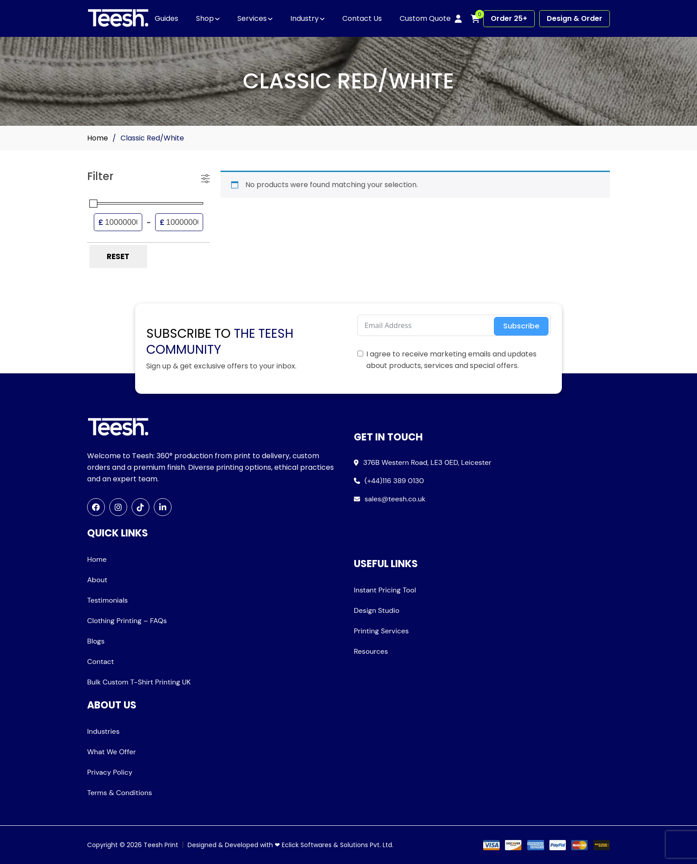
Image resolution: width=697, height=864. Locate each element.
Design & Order (574, 18)
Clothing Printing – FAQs (127, 620)
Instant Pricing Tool (385, 590)
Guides (166, 18)
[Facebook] (96, 507)
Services (252, 18)
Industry (304, 18)
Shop (205, 18)
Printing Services (381, 631)
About (97, 579)
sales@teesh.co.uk (395, 499)
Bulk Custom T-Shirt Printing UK (139, 682)
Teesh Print (161, 844)
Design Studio (376, 610)
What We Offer (111, 751)
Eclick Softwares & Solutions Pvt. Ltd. (337, 844)
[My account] (458, 19)
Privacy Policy (109, 772)
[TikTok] (140, 507)
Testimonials (107, 600)
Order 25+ (509, 18)
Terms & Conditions (119, 792)
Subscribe (521, 326)
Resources (371, 651)
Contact (100, 661)
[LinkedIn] (163, 507)
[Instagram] (118, 507)
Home (97, 138)
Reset (118, 256)
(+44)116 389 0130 (394, 480)
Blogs (95, 641)
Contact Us (362, 18)
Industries (103, 731)
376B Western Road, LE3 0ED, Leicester (427, 462)
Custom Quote (425, 18)
